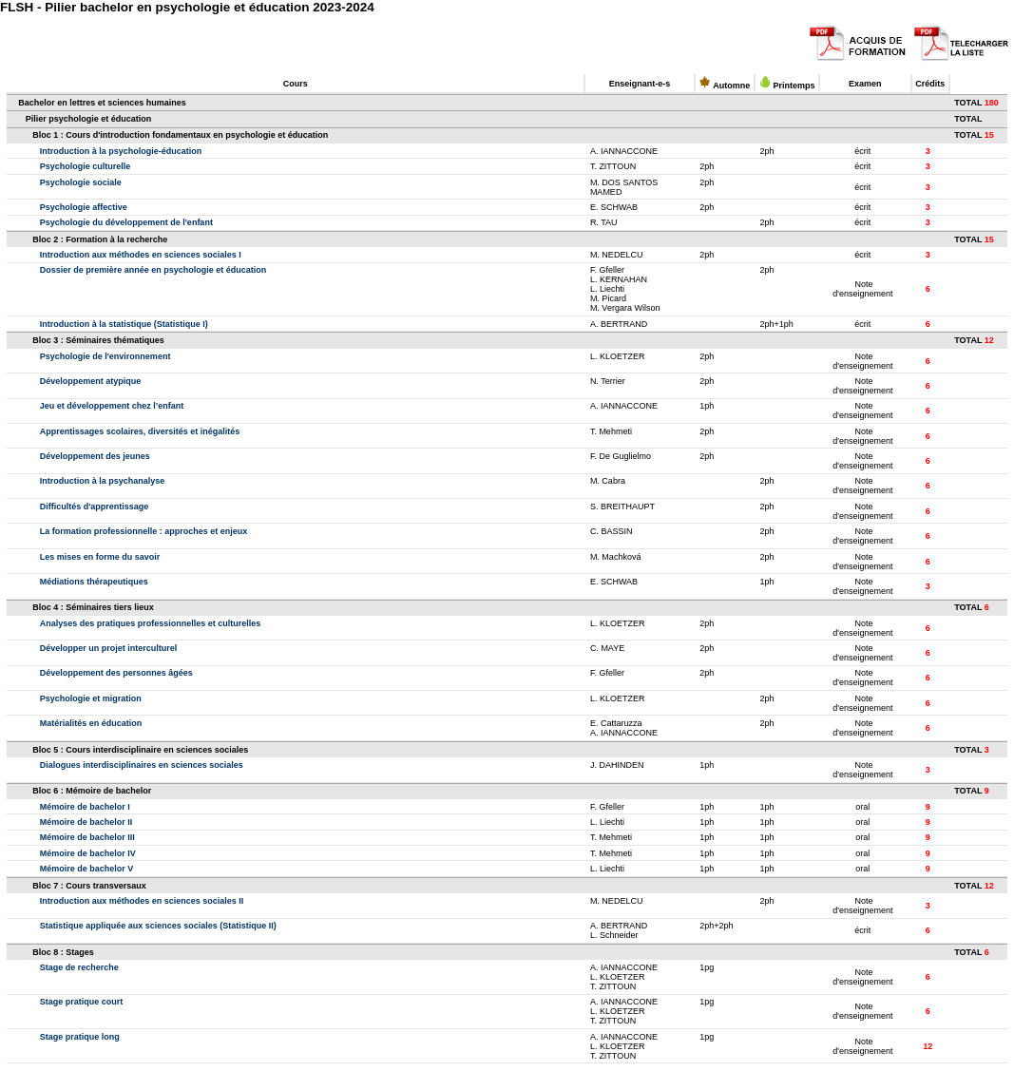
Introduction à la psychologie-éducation (121, 151)
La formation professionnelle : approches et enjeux (144, 531)
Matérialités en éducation (91, 723)
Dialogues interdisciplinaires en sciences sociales (141, 765)
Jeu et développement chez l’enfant (112, 406)
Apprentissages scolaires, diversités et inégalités (140, 431)
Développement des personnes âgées (116, 673)
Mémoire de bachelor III (87, 837)
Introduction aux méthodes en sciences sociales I (140, 254)
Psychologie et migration (91, 698)
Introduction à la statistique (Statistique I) (124, 324)
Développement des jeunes (95, 456)
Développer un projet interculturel (109, 648)
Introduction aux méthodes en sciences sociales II (142, 901)
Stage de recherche (79, 967)
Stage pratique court (82, 1001)
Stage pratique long (80, 1037)
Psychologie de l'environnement (105, 356)
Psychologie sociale (81, 182)
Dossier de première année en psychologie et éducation (153, 270)
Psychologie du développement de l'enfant (126, 222)
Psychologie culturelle (85, 166)
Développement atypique (91, 381)
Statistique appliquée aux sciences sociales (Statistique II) (158, 925)
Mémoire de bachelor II (86, 822)
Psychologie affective (83, 207)
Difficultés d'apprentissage (94, 506)
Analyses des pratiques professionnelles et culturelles (150, 623)
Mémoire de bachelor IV (88, 853)
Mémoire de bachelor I (85, 807)
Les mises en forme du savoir (100, 557)
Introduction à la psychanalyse (102, 481)
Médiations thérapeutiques (94, 581)
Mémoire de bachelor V (87, 868)
